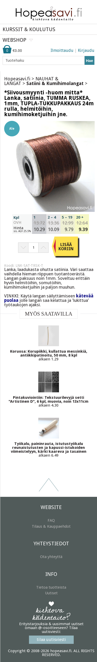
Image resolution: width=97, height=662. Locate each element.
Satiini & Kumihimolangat (55, 83)
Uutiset (51, 593)
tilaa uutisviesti (51, 639)
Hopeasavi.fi (17, 78)
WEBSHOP (14, 40)
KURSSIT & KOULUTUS (29, 29)
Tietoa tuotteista (51, 587)
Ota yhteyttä (51, 556)
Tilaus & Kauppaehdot (51, 526)
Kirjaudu (86, 50)
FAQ (51, 520)
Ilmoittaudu (62, 50)
